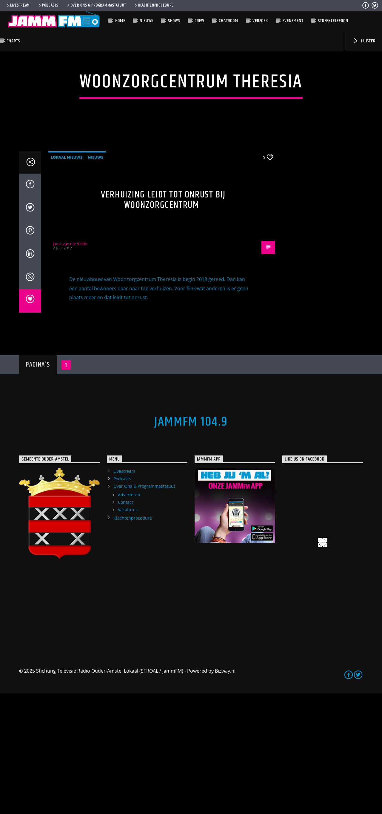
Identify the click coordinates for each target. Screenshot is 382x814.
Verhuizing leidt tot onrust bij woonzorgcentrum (163, 320)
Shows (174, 20)
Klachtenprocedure (154, 5)
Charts (13, 41)
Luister (363, 41)
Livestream (18, 5)
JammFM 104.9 (191, 542)
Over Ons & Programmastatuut (96, 5)
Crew (199, 20)
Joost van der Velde (70, 364)
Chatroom (228, 20)
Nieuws (146, 20)
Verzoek (260, 20)
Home (120, 20)
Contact (125, 622)
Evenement (292, 20)
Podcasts (48, 5)
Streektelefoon (333, 20)
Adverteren (129, 615)
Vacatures (128, 630)
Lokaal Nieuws (66, 277)
